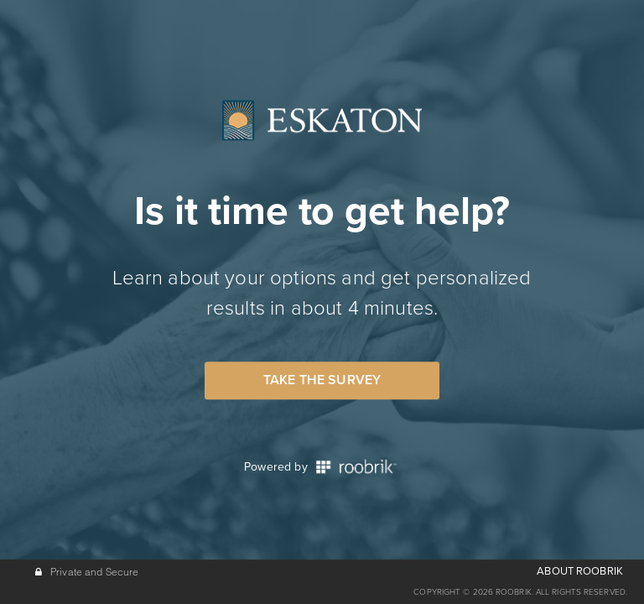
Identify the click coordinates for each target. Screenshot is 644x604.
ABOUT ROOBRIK (580, 571)
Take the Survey (322, 380)
